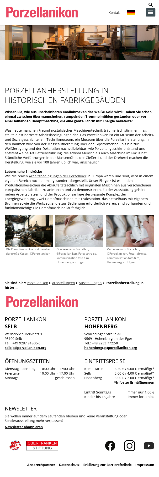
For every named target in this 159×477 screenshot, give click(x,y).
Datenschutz (69, 464)
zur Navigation (150, 12)
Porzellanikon (37, 283)
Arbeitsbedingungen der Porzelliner (57, 176)
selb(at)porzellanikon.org (25, 347)
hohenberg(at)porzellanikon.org (110, 347)
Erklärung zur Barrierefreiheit (107, 464)
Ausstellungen (63, 283)
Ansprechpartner (41, 464)
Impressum (144, 464)
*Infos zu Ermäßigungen (134, 382)
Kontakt (115, 12)
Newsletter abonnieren (24, 427)
